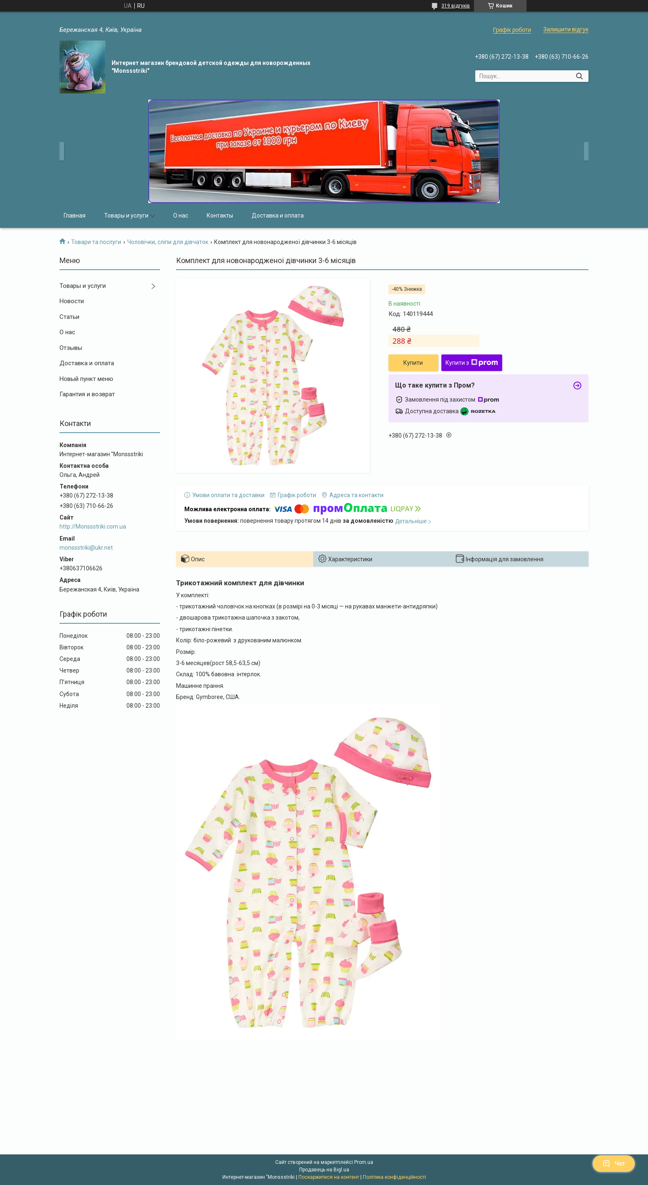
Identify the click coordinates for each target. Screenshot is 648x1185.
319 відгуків (455, 6)
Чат (614, 1163)
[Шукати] (579, 76)
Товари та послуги (96, 242)
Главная (75, 215)
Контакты (220, 215)
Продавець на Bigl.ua (324, 1170)
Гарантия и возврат (87, 394)
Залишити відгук (565, 29)
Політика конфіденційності (394, 1177)
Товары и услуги (126, 215)
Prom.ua (363, 1162)
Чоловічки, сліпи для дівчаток (167, 242)
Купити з (472, 362)
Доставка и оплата (278, 215)
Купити (413, 362)
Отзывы (71, 348)
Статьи (69, 317)
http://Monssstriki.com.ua (93, 526)
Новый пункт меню (86, 379)
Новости (72, 301)
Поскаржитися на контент (328, 1177)
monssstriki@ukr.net (86, 547)
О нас (180, 215)
